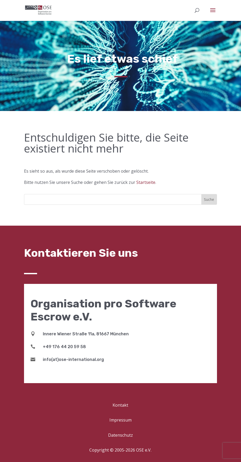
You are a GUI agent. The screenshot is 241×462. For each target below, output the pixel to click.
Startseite (145, 182)
